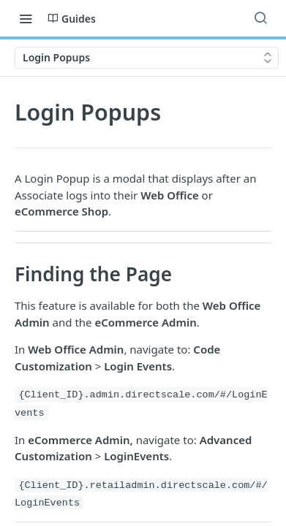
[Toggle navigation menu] (26, 18)
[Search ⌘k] (260, 18)
